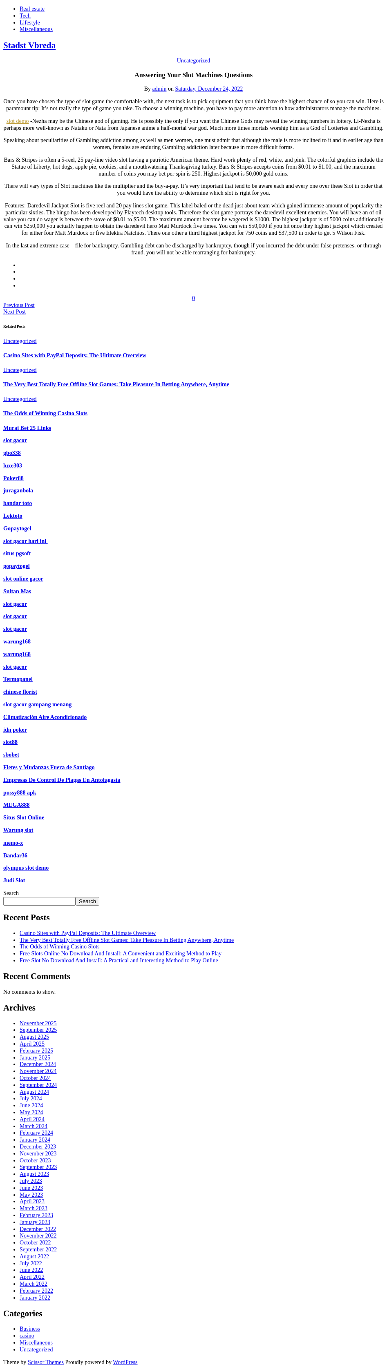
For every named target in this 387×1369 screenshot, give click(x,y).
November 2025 (38, 1023)
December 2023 (38, 1147)
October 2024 (35, 1078)
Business (30, 1329)
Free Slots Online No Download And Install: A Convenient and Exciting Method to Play (120, 954)
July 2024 (31, 1098)
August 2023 (34, 1174)
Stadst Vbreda (29, 45)
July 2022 (31, 1263)
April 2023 (32, 1201)
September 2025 (38, 1030)
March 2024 (33, 1126)
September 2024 (38, 1085)
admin (159, 89)
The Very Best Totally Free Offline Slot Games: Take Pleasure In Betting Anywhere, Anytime (116, 384)
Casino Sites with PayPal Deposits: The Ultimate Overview (74, 355)
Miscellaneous (36, 29)
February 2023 (36, 1215)
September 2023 (38, 1167)
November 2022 (38, 1236)
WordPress (125, 1362)
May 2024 (31, 1112)
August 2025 (34, 1037)
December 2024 (38, 1064)
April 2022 (32, 1277)
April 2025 (32, 1044)
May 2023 (31, 1195)
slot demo (18, 121)
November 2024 (38, 1071)
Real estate (32, 9)
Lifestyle (30, 23)
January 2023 (35, 1222)
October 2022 (35, 1243)
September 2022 (38, 1250)
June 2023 (31, 1188)
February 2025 (36, 1051)
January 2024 (35, 1140)
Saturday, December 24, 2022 (209, 89)
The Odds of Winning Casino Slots (45, 413)
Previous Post (19, 305)
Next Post (14, 312)
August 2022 (34, 1256)
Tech (25, 16)
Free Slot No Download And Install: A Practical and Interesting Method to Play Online (119, 960)
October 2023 (35, 1161)
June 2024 (31, 1105)
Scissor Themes (46, 1362)
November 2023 (38, 1154)
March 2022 (33, 1284)
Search (11, 893)
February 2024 (36, 1133)
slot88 (10, 742)
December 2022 (38, 1229)
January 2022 (35, 1298)
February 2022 (36, 1291)
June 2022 (31, 1270)
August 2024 (34, 1092)
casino (27, 1336)
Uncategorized (193, 61)
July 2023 (31, 1181)
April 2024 (32, 1119)
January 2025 (35, 1058)
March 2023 (33, 1208)
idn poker (15, 730)
